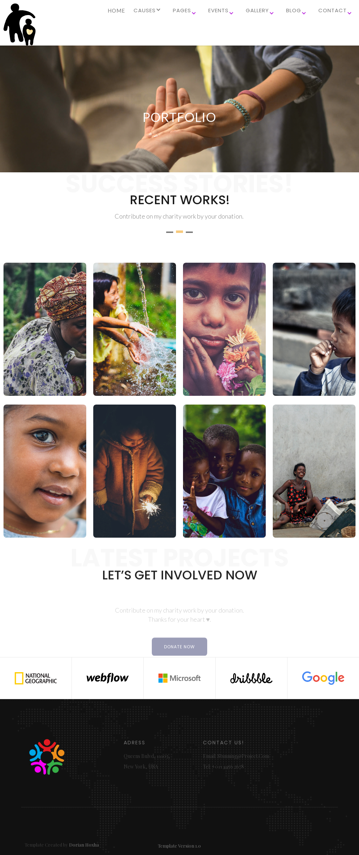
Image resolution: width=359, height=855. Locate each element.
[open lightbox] (45, 329)
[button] (148, 13)
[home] (19, 25)
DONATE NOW (179, 660)
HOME (116, 10)
